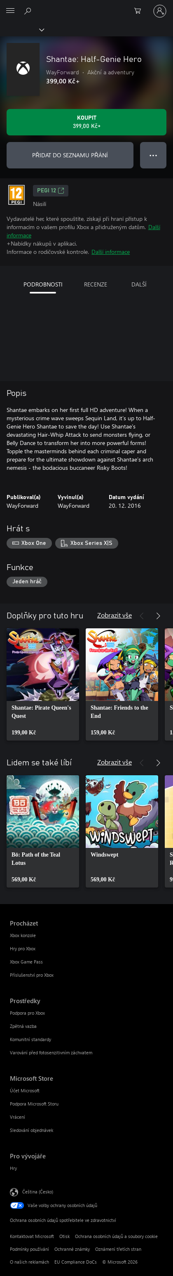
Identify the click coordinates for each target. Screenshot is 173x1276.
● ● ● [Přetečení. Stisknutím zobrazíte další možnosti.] (153, 155)
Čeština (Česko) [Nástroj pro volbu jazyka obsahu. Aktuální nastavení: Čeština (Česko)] (37, 1191)
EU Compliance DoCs (75, 1261)
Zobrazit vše (114, 615)
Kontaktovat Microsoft (32, 1236)
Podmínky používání (29, 1249)
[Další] (158, 616)
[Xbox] (21, 29)
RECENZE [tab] (95, 284)
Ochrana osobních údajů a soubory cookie (116, 1236)
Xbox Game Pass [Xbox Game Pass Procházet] (26, 961)
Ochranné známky (72, 1249)
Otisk (64, 1236)
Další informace (110, 252)
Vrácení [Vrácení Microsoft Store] (17, 1117)
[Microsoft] (86, 6)
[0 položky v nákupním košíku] (140, 11)
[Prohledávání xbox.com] (29, 10)
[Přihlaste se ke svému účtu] (160, 11)
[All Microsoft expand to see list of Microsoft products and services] (10, 11)
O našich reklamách (29, 1261)
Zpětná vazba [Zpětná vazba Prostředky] (23, 1026)
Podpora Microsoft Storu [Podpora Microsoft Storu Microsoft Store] (34, 1103)
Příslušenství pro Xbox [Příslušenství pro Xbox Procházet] (32, 975)
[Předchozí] (141, 616)
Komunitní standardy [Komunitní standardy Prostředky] (30, 1039)
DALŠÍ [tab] (139, 284)
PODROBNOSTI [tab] (43, 284)
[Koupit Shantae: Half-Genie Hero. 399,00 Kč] (86, 122)
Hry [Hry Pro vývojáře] (13, 1168)
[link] (43, 684)
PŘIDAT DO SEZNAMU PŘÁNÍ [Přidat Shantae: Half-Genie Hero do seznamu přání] (70, 155)
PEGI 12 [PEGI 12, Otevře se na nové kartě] (50, 190)
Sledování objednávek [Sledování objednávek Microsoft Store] (31, 1130)
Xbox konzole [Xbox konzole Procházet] (23, 935)
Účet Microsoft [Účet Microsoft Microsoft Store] (25, 1090)
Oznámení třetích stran (118, 1249)
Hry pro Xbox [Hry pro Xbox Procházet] (22, 948)
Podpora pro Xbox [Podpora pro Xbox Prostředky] (27, 1013)
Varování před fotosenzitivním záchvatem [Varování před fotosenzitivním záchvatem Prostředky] (51, 1052)
